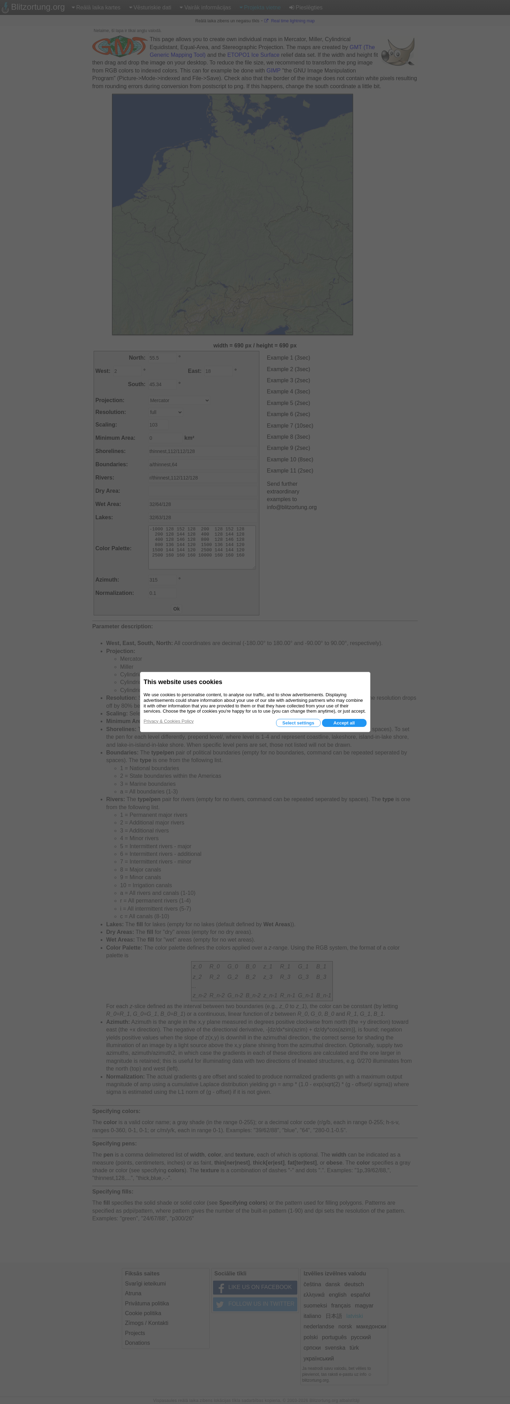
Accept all (344, 723)
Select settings (298, 723)
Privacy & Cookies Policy (169, 721)
